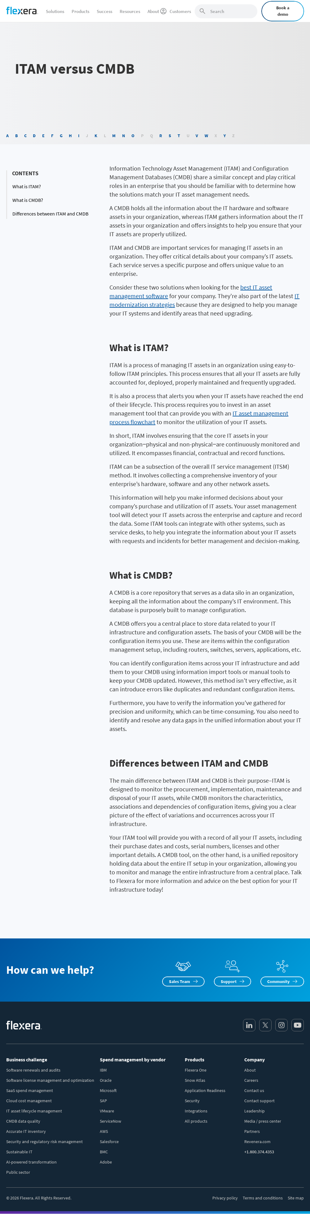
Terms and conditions (263, 1198)
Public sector (18, 1172)
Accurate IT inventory (26, 1131)
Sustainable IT (19, 1152)
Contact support (259, 1100)
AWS (104, 1131)
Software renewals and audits (33, 1070)
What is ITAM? (26, 186)
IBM (103, 1070)
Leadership (254, 1111)
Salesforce (109, 1141)
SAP (103, 1100)
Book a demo (282, 11)
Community (278, 981)
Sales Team (179, 981)
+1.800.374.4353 (259, 1152)
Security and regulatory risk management (44, 1141)
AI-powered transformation (31, 1162)
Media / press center (262, 1121)
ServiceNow (110, 1121)
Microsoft (108, 1090)
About (250, 1070)
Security (192, 1100)
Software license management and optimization (50, 1080)
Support (229, 981)
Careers (251, 1080)
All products (196, 1121)
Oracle (106, 1080)
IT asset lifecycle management (34, 1111)
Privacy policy (225, 1198)
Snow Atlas (195, 1080)
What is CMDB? (27, 200)
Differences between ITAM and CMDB (50, 214)
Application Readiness (205, 1090)
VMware (107, 1111)
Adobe (106, 1162)
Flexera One (195, 1070)
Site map (296, 1198)
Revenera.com (257, 1141)
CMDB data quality (23, 1121)
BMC (104, 1152)
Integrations (196, 1111)
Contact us (254, 1090)
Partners (252, 1131)
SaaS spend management (29, 1090)
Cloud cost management (29, 1100)
